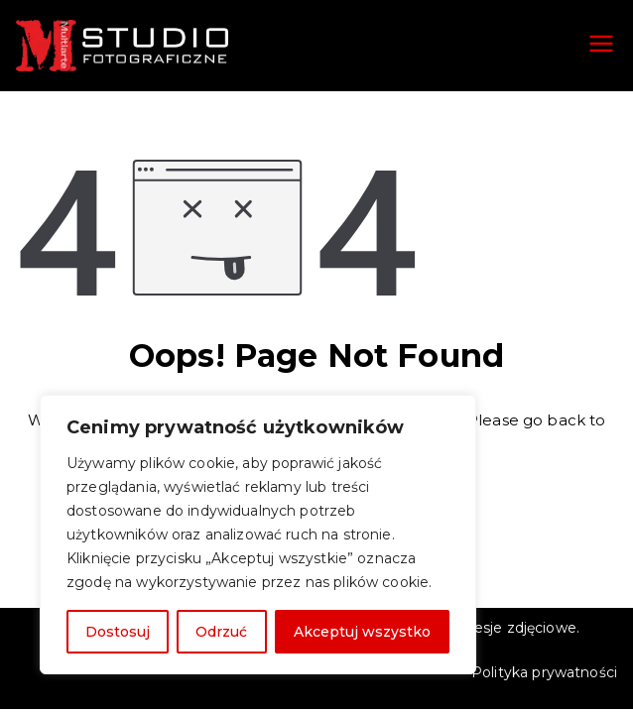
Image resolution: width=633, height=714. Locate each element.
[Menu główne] (601, 45)
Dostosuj (117, 632)
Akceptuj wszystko (362, 632)
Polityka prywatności (544, 672)
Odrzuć (221, 632)
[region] (258, 534)
